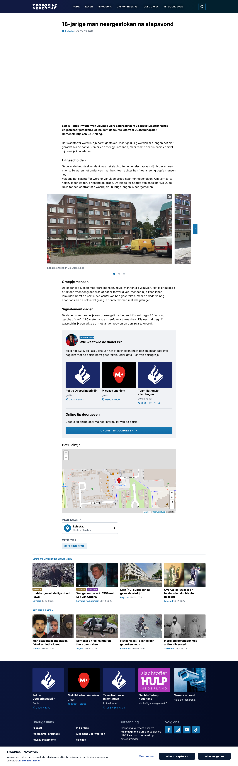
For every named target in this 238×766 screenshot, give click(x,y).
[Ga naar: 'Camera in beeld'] (190, 684)
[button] (195, 229)
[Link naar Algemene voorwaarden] (96, 734)
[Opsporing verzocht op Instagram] (177, 729)
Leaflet (146, 512)
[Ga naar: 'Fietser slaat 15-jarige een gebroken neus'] (141, 632)
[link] (90, 528)
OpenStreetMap (158, 512)
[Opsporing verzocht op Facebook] (168, 729)
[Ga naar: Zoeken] (202, 6)
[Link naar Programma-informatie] (53, 734)
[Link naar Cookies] (96, 740)
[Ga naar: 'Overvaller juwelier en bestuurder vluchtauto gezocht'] (185, 583)
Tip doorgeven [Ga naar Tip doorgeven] (173, 6)
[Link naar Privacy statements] (53, 740)
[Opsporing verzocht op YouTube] (186, 729)
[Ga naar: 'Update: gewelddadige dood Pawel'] (53, 583)
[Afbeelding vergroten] (169, 196)
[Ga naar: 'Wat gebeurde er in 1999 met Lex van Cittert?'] (97, 583)
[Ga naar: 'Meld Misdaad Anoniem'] (84, 687)
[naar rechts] (172, 502)
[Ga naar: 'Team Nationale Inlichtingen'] (119, 688)
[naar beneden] (172, 506)
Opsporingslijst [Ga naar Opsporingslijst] (128, 6)
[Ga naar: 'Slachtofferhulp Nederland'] (154, 686)
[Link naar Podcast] (53, 728)
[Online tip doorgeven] (119, 430)
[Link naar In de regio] (96, 728)
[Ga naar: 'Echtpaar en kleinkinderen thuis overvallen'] (97, 632)
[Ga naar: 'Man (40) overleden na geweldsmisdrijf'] (141, 583)
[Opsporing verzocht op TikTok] (196, 729)
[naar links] (172, 497)
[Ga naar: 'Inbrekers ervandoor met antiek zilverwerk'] (185, 632)
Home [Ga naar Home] (76, 6)
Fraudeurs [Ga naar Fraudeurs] (105, 6)
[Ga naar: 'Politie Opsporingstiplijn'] (83, 381)
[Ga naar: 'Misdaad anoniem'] (119, 381)
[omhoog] (172, 493)
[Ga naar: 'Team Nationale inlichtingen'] (155, 383)
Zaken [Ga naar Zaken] (89, 6)
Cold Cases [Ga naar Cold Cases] (151, 6)
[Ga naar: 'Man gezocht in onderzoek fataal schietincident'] (53, 632)
